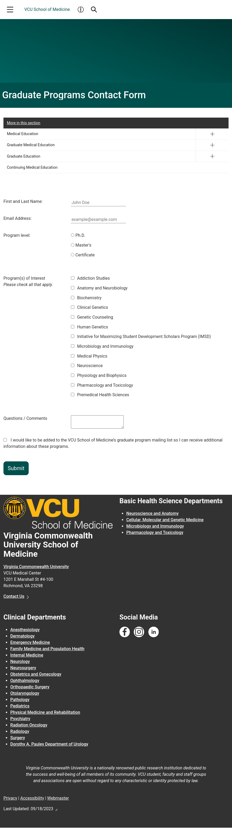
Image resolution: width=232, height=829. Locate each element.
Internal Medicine (26, 656)
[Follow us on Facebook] (124, 633)
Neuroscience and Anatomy (152, 515)
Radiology (19, 733)
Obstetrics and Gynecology (35, 675)
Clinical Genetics (89, 307)
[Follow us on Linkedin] (153, 633)
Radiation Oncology (28, 726)
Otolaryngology (24, 694)
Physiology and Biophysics (99, 376)
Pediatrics (19, 707)
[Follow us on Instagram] (139, 633)
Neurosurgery (23, 669)
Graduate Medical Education (31, 145)
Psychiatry (20, 720)
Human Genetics (89, 327)
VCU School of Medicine (47, 9)
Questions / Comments (25, 419)
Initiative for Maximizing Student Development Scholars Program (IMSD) (142, 337)
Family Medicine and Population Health (47, 650)
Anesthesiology (25, 631)
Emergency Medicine (30, 644)
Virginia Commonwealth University (36, 568)
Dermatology (22, 637)
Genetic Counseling (92, 317)
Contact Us (13, 597)
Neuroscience (87, 366)
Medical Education (22, 134)
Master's (81, 245)
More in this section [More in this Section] (23, 123)
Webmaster (58, 799)
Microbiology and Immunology (102, 347)
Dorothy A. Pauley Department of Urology (49, 745)
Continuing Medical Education (32, 167)
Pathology (19, 701)
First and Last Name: (22, 201)
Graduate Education (23, 156)
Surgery (17, 739)
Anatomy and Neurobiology (99, 288)
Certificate (83, 254)
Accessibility (32, 799)
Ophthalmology (24, 682)
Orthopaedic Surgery (29, 688)
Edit (56, 810)
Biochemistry (86, 298)
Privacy (10, 799)
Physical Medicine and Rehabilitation (45, 713)
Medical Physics (89, 356)
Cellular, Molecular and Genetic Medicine (165, 521)
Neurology (20, 663)
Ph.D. (78, 235)
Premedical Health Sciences (100, 396)
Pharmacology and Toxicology (102, 386)
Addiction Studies (90, 278)
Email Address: (17, 218)
